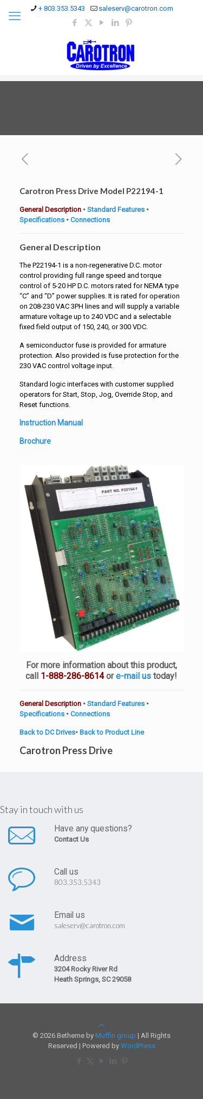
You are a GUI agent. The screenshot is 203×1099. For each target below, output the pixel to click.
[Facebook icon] (75, 23)
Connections (90, 220)
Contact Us (71, 839)
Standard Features (116, 209)
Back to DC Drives (47, 732)
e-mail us (133, 676)
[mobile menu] (14, 16)
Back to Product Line (112, 732)
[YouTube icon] (102, 23)
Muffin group (115, 1035)
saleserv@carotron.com (89, 925)
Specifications (41, 220)
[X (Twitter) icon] (88, 23)
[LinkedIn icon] (116, 23)
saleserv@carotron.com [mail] (136, 8)
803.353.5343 (77, 882)
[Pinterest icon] (129, 23)
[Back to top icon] (101, 1025)
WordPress (138, 1046)
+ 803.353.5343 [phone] (61, 8)
